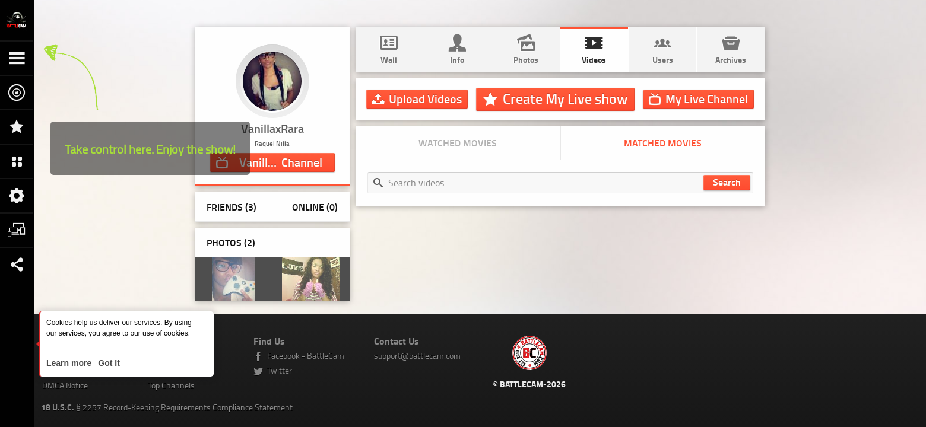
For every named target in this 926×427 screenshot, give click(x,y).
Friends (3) (231, 207)
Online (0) (315, 207)
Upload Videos (425, 98)
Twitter (279, 370)
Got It (107, 363)
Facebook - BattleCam (305, 355)
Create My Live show (565, 98)
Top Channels (171, 385)
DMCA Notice (65, 385)
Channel (280, 162)
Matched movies (663, 142)
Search (727, 182)
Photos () (231, 242)
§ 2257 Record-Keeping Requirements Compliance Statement (167, 407)
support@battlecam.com (417, 355)
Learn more (70, 363)
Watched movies (457, 142)
